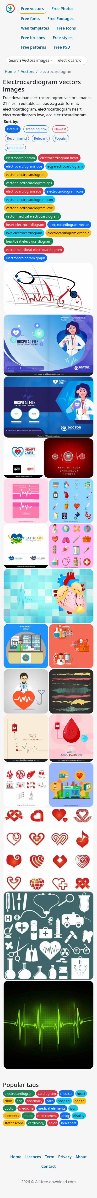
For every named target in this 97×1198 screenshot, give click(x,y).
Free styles (63, 37)
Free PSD (62, 47)
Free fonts (30, 18)
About (81, 1156)
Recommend (17, 138)
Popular (61, 138)
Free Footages (61, 18)
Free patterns (33, 47)
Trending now (36, 129)
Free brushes (33, 37)
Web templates (35, 28)
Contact (48, 1166)
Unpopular (15, 147)
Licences (33, 1156)
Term (49, 1156)
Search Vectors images (29, 60)
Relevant (41, 138)
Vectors (27, 71)
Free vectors (32, 8)
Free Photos (62, 8)
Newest (60, 129)
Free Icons (66, 28)
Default (12, 129)
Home (10, 71)
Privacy (64, 1156)
